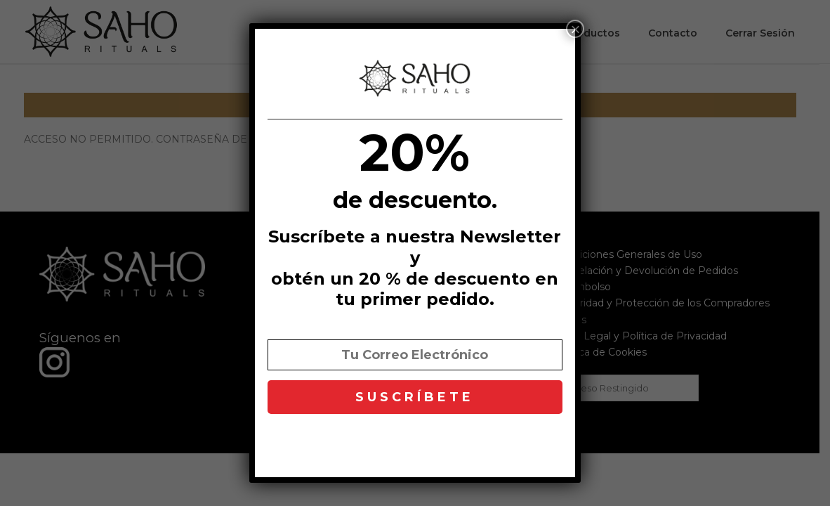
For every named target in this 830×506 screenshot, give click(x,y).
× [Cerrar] (575, 29)
